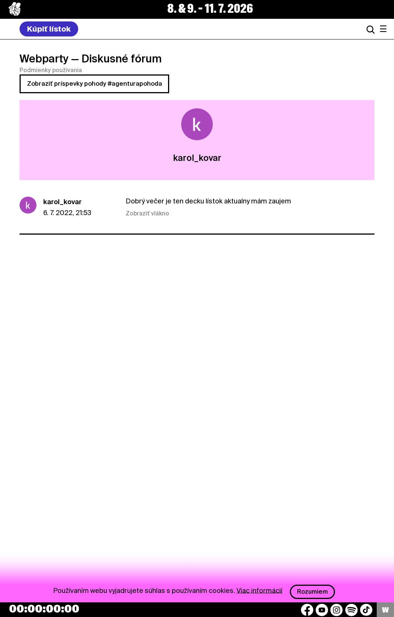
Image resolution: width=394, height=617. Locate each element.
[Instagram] (336, 609)
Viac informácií (259, 590)
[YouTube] (321, 609)
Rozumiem (312, 591)
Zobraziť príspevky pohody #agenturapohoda (94, 83)
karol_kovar (62, 202)
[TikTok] (366, 609)
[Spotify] (351, 609)
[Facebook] (307, 609)
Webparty (44, 58)
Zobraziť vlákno (147, 213)
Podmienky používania (51, 70)
